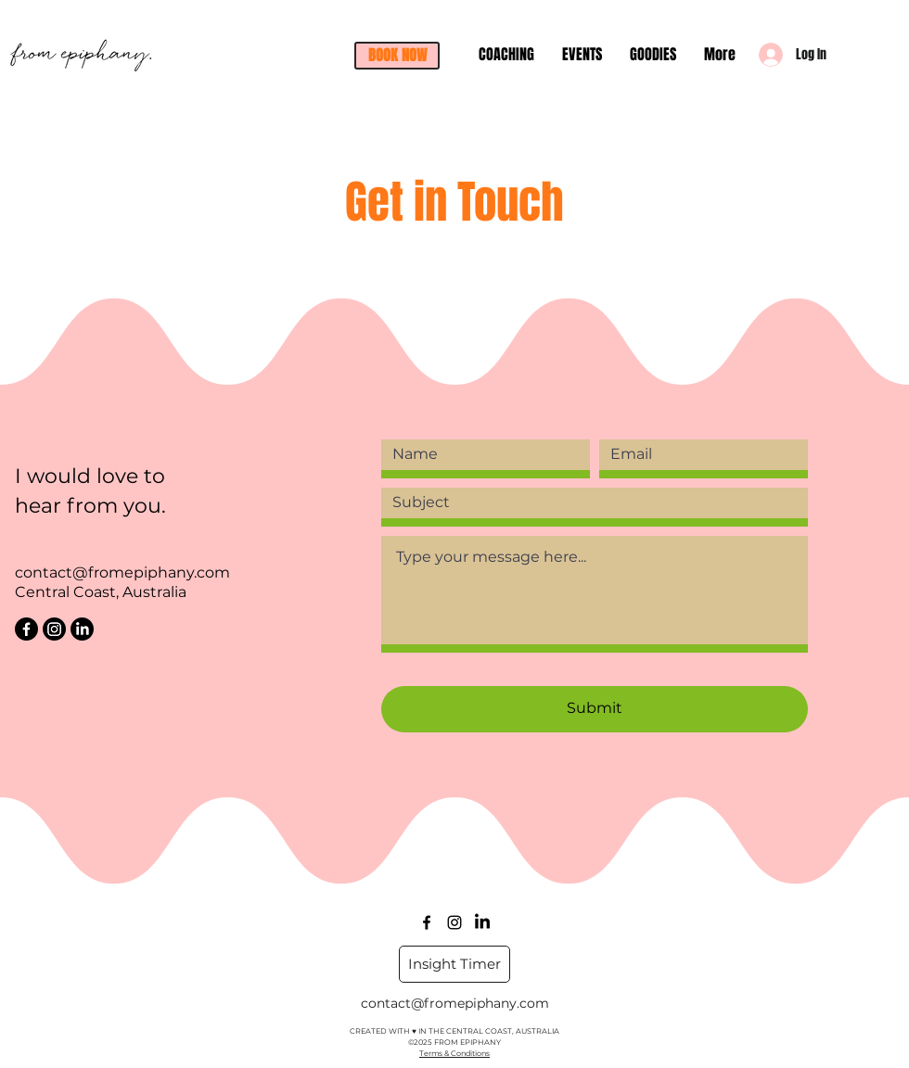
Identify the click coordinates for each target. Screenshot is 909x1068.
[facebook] (426, 922)
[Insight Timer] (454, 964)
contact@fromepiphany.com (122, 572)
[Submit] (594, 709)
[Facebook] (26, 629)
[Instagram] (54, 629)
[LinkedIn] (82, 629)
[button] (397, 56)
